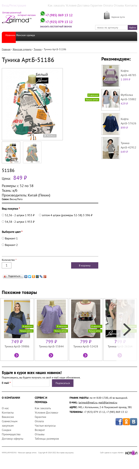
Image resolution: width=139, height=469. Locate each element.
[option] (17, 329)
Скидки (6, 429)
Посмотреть (17, 355)
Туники (38, 49)
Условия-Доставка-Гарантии (89, 5)
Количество (9, 259)
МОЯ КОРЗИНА (120, 12)
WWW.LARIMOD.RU (9, 452)
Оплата (111, 5)
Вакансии (8, 416)
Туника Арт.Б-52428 (85, 346)
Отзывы (120, 5)
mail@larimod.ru (107, 402)
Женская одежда (28, 36)
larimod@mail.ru (88, 402)
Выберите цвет (12, 231)
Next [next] (126, 329)
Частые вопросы (45, 425)
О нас (5, 408)
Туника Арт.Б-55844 (51, 346)
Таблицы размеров (47, 438)
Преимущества (11, 434)
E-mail (6, 382)
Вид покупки (11, 208)
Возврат (40, 429)
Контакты (132, 5)
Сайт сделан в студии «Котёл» (118, 452)
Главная (6, 49)
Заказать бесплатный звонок (65, 26)
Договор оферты (12, 438)
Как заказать (65, 5)
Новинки (10, 36)
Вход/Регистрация (12, 5)
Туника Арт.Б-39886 (17, 346)
